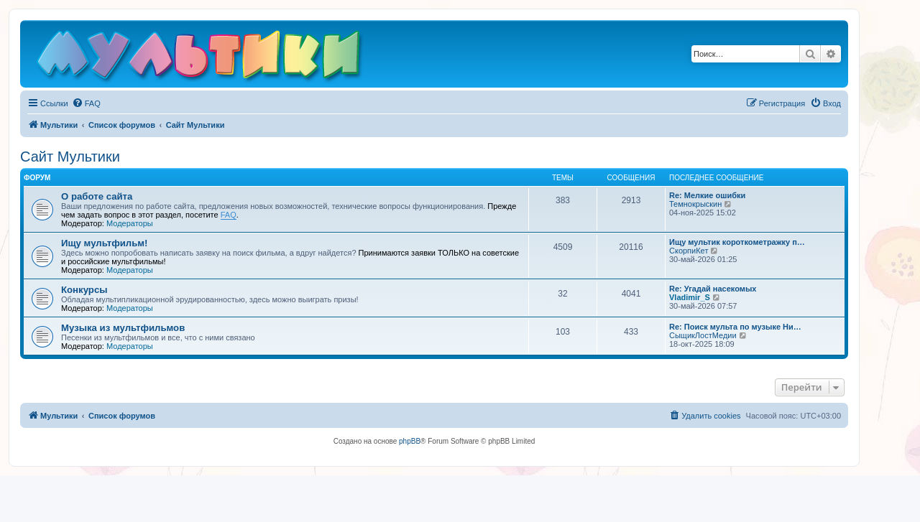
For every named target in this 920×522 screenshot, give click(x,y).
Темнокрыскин (695, 204)
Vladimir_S (689, 297)
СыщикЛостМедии (703, 335)
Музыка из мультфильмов (123, 327)
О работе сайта (96, 196)
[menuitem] (86, 103)
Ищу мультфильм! (104, 243)
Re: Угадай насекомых (712, 288)
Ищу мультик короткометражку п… (737, 242)
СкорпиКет (688, 250)
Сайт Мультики (70, 156)
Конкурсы (84, 289)
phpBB (409, 441)
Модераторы (129, 223)
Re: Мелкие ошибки (707, 195)
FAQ (228, 214)
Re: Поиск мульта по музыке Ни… (735, 326)
